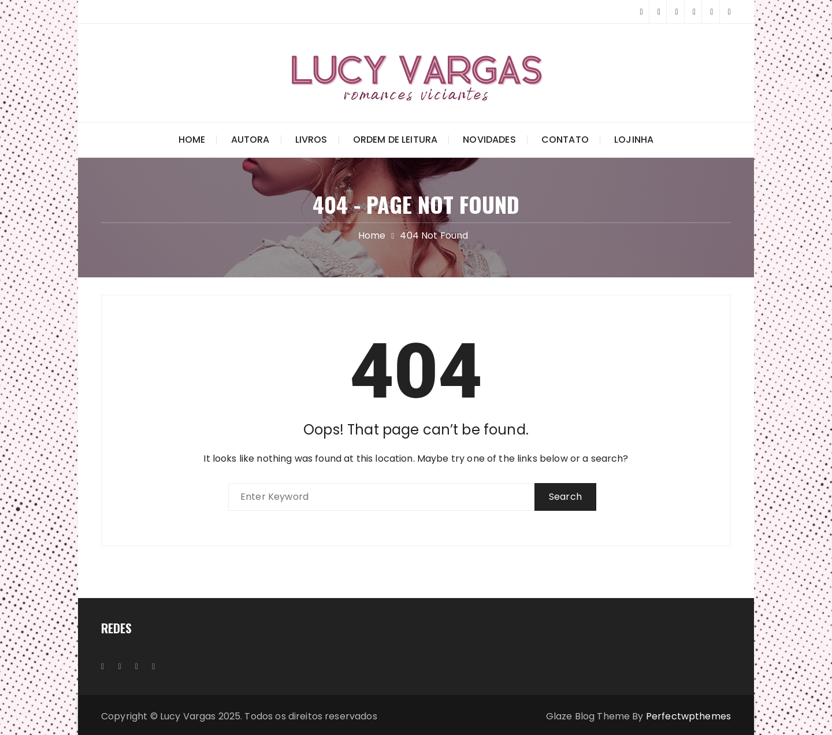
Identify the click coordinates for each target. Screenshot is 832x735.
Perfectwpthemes (688, 716)
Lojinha (633, 139)
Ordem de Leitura (395, 139)
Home (192, 139)
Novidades (489, 139)
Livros (311, 139)
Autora (250, 139)
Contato (565, 139)
